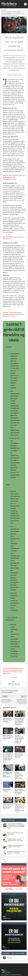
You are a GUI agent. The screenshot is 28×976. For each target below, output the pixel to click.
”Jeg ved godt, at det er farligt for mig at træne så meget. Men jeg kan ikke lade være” (8, 757)
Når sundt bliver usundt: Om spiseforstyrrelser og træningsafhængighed (14, 177)
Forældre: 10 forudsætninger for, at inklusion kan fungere (16, 846)
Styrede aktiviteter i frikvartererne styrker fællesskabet (19, 775)
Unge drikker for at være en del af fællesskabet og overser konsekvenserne (20, 807)
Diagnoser (9, 11)
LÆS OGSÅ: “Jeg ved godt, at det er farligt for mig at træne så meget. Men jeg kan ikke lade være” (13, 314)
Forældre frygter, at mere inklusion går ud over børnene (15, 839)
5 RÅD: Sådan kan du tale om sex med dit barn (8, 806)
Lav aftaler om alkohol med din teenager (7, 720)
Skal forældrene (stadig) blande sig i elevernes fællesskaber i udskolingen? (19, 721)
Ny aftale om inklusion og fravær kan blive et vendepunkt (16, 852)
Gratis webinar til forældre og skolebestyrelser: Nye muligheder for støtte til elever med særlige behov (16, 826)
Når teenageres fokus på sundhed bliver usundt (8, 737)
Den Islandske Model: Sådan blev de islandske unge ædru (20, 791)
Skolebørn (3, 11)
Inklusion (9, 829)
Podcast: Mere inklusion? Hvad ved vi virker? (15, 833)
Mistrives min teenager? (7, 790)
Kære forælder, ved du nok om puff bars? (19, 755)
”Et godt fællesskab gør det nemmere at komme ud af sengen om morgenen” (19, 739)
